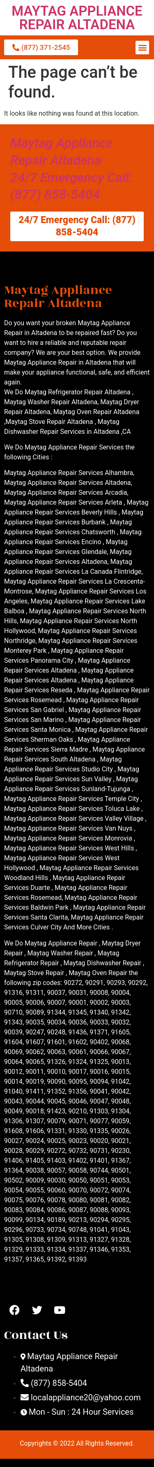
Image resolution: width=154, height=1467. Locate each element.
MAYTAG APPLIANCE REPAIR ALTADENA (76, 18)
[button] (142, 47)
